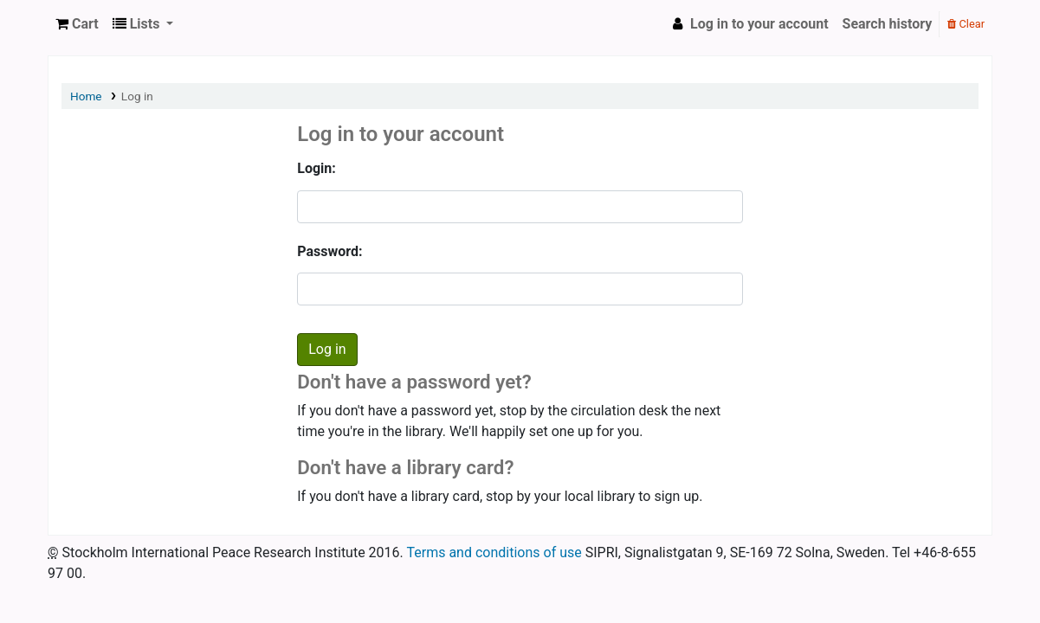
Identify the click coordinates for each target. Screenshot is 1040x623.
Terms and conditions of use (493, 552)
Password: (329, 251)
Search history (888, 24)
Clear (966, 23)
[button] (77, 24)
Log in (137, 96)
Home (86, 96)
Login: (316, 168)
